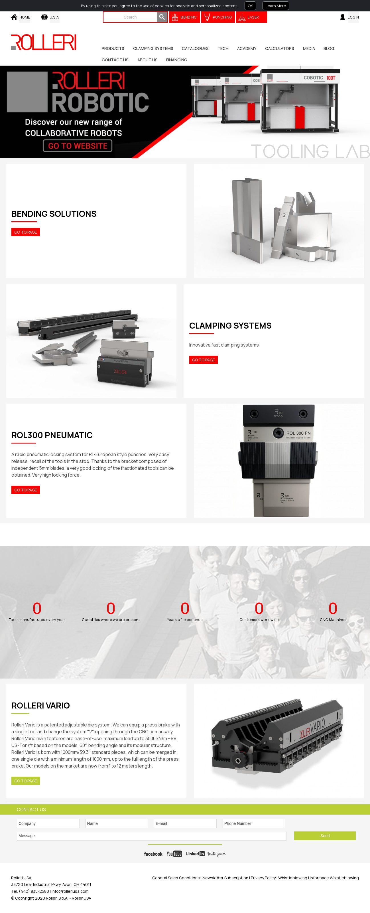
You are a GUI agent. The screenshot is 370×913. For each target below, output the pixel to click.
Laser (253, 17)
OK (250, 5)
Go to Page (25, 232)
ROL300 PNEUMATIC (52, 435)
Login (353, 17)
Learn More (276, 5)
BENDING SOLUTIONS (54, 213)
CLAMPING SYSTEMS (230, 325)
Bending (189, 17)
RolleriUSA (81, 898)
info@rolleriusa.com (70, 891)
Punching (222, 17)
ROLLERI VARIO (40, 705)
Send (325, 835)
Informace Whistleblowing (334, 877)
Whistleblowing (293, 877)
